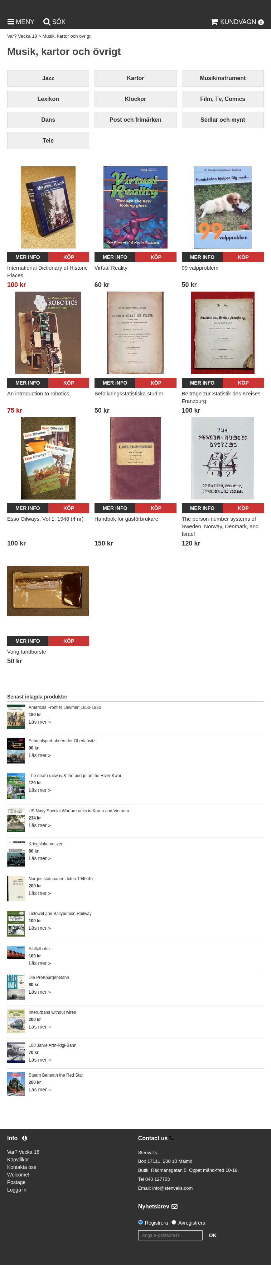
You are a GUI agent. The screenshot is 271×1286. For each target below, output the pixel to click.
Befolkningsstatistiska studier (129, 414)
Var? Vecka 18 (22, 57)
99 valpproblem (200, 289)
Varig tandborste (26, 673)
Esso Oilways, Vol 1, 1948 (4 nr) (45, 540)
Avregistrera (191, 1244)
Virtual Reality (111, 289)
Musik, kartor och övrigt (66, 57)
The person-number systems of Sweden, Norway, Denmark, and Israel (220, 547)
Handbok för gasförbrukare (126, 540)
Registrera (156, 1244)
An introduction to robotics (38, 414)
